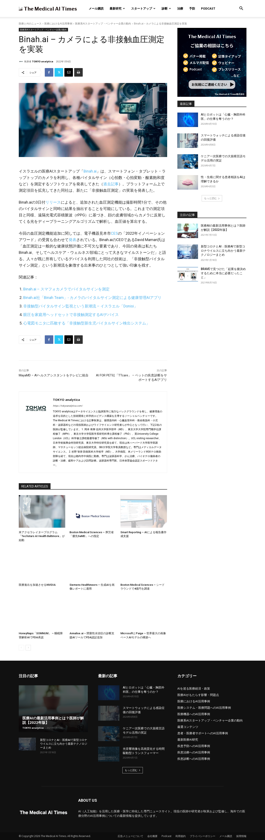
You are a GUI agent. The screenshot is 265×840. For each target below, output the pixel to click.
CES (114, 233)
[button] (241, 9)
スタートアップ (143, 8)
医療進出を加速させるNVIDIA (37, 584)
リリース (53, 202)
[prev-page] (21, 647)
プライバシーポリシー (202, 836)
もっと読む (212, 198)
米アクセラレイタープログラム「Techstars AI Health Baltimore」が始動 (42, 536)
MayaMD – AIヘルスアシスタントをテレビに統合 (53, 375)
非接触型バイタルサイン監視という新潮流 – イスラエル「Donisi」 (80, 306)
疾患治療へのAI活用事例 (193, 752)
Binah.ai (90, 171)
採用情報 (241, 836)
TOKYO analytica (42, 61)
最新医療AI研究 (187, 739)
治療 (180, 8)
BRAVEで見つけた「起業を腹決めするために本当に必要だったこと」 (223, 273)
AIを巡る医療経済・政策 (193, 688)
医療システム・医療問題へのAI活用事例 (204, 708)
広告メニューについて (130, 836)
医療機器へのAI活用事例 (193, 714)
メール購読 (96, 8)
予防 (192, 8)
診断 (166, 8)
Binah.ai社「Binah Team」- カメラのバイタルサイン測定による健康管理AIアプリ (92, 297)
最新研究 (117, 8)
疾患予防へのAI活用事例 (193, 746)
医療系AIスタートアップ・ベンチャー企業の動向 (103, 23)
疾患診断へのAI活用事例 (193, 759)
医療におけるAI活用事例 (58, 23)
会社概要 (152, 836)
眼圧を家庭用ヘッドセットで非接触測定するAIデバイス (71, 314)
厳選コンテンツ (187, 727)
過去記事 (111, 184)
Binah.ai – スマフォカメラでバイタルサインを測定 (66, 289)
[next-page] (28, 647)
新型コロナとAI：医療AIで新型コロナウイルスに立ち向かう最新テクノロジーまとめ (223, 250)
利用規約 (180, 836)
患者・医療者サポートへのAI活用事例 (202, 733)
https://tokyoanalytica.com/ (68, 405)
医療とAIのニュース (30, 23)
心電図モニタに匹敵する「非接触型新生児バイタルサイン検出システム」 (86, 323)
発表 (72, 239)
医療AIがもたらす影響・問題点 (198, 695)
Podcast (208, 8)
